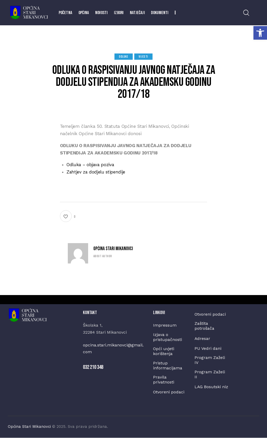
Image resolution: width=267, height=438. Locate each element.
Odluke (123, 57)
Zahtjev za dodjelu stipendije (96, 172)
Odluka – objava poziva (90, 164)
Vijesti (143, 57)
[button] (260, 33)
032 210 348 (93, 367)
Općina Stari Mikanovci (113, 249)
